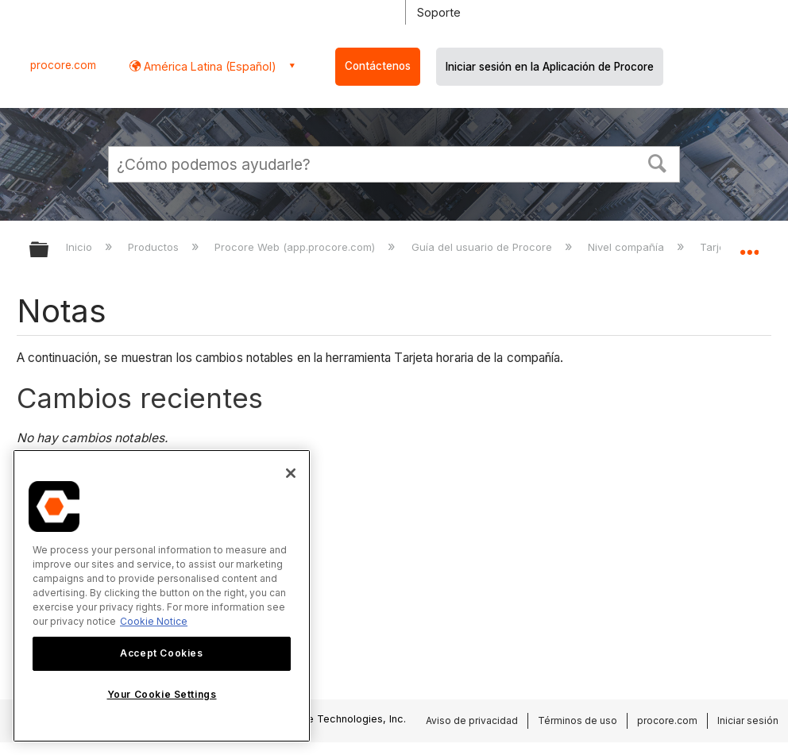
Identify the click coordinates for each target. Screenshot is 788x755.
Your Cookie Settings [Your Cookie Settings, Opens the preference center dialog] (162, 694)
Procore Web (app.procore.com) (296, 247)
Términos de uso (577, 720)
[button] (657, 162)
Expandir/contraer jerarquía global (49, 250)
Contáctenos (378, 66)
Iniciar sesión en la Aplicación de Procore (550, 66)
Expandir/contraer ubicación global (749, 244)
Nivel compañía (627, 247)
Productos (155, 247)
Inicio (80, 247)
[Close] (290, 473)
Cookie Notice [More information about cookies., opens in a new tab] (153, 621)
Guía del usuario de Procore (483, 247)
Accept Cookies (161, 653)
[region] (162, 595)
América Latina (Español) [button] (208, 66)
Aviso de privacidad (472, 720)
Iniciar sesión (747, 720)
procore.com (63, 65)
